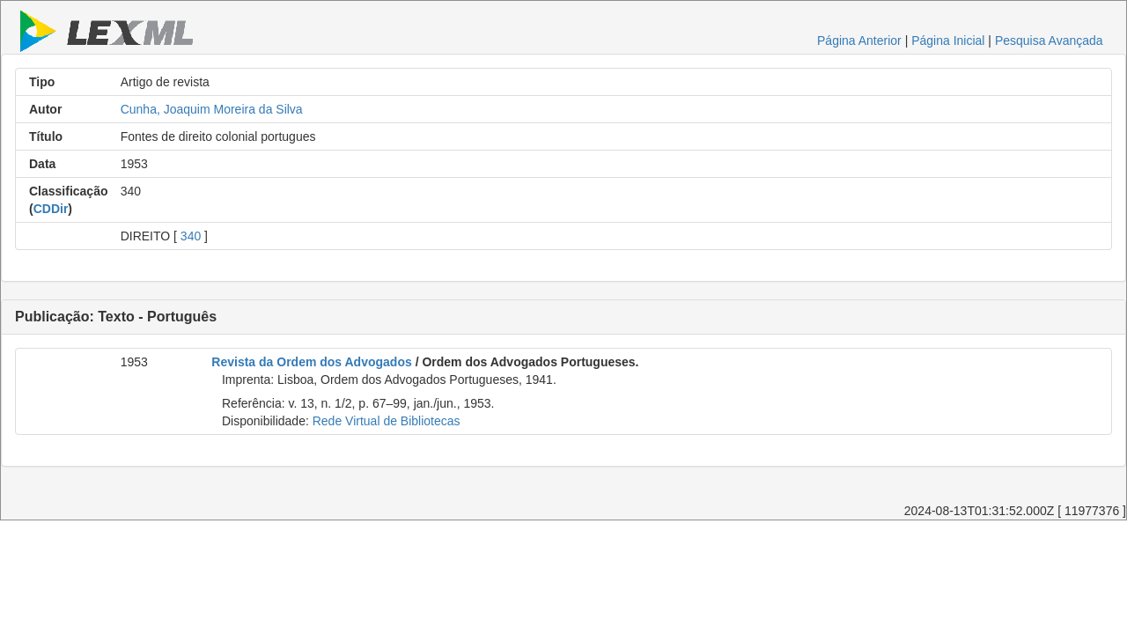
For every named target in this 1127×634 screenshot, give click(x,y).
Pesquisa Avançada (1049, 40)
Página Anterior (859, 40)
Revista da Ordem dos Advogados (311, 362)
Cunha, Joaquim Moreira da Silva (212, 109)
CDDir (51, 209)
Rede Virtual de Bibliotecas (386, 421)
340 (190, 236)
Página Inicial (947, 40)
